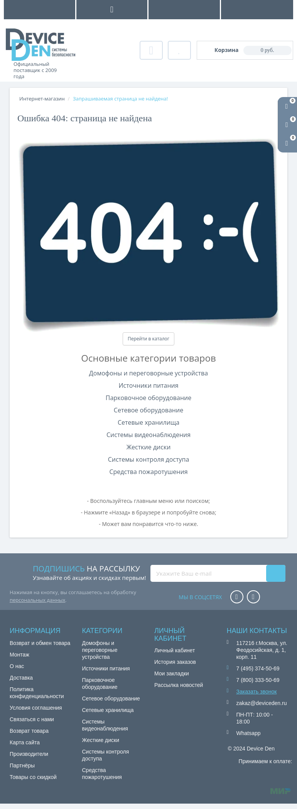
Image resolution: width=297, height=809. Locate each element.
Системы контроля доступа (148, 459)
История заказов (175, 662)
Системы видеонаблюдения (148, 434)
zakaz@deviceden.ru (261, 703)
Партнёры (22, 765)
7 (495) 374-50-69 (258, 668)
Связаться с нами (32, 719)
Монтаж (19, 655)
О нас (17, 666)
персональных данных (37, 599)
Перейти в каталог (148, 338)
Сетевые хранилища (148, 422)
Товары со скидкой (33, 777)
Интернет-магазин (42, 98)
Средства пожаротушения (148, 471)
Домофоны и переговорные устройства (148, 373)
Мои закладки (171, 673)
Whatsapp (248, 733)
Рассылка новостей (178, 685)
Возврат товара (29, 731)
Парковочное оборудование (148, 398)
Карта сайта (25, 742)
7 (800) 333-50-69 (258, 680)
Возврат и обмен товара (40, 643)
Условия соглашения (36, 708)
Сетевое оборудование (148, 410)
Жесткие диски (149, 447)
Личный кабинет (174, 650)
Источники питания (148, 385)
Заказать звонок (256, 691)
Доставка (21, 678)
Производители (29, 754)
